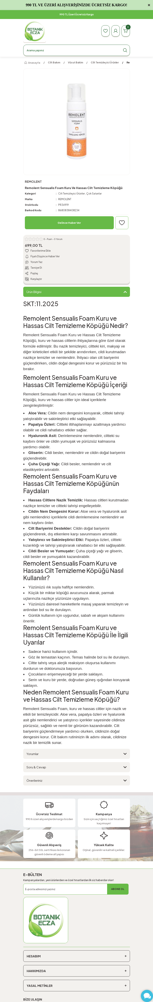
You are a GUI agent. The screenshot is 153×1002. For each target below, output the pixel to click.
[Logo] (34, 31)
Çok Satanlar (94, 193)
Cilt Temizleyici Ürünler (71, 193)
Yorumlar (32, 754)
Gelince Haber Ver (69, 222)
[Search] (76, 50)
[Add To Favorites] (121, 222)
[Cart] (125, 31)
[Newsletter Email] (76, 889)
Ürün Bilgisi (33, 292)
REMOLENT (64, 199)
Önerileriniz (34, 780)
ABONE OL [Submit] (117, 889)
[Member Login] (115, 31)
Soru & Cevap (36, 767)
